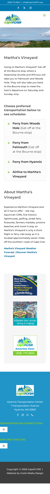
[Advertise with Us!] (25, 337)
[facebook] (18, 415)
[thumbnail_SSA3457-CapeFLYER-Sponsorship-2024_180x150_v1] (25, 277)
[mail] (27, 415)
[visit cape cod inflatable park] (25, 303)
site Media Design (31, 473)
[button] (25, 128)
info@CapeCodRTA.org (33, 2)
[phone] (32, 415)
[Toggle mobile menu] (44, 15)
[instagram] (23, 415)
